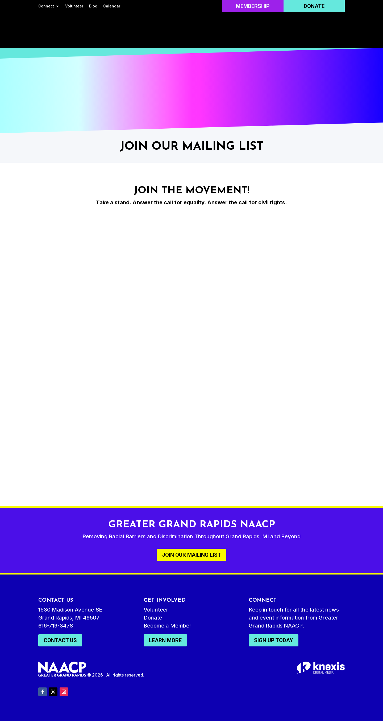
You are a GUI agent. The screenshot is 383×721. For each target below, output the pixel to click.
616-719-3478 (55, 625)
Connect (46, 6)
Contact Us (60, 640)
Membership (253, 6)
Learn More (165, 640)
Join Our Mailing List (191, 555)
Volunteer (74, 6)
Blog (93, 6)
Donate (314, 6)
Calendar (111, 6)
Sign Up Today (273, 640)
